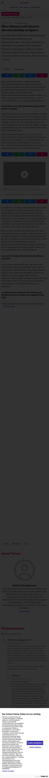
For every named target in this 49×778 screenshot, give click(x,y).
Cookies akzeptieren (34, 743)
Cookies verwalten (8, 771)
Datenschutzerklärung (12, 767)
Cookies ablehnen (35, 747)
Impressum (5, 768)
